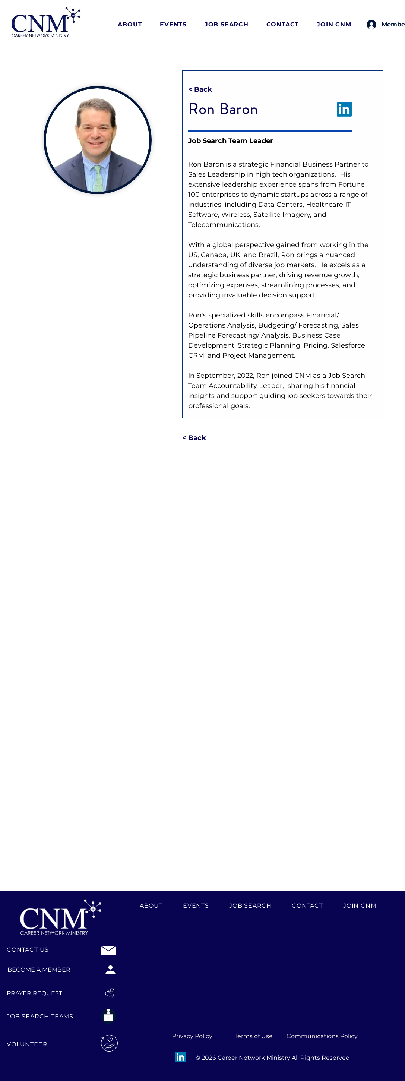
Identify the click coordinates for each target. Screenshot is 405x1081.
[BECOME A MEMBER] (39, 969)
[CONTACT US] (29, 949)
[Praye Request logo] (110, 993)
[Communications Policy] (322, 1036)
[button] (135, 24)
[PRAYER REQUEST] (41, 993)
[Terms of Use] (254, 1036)
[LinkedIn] (180, 1057)
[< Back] (204, 89)
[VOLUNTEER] (35, 1044)
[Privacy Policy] (192, 1036)
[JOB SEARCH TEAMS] (43, 1016)
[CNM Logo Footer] (61, 914)
